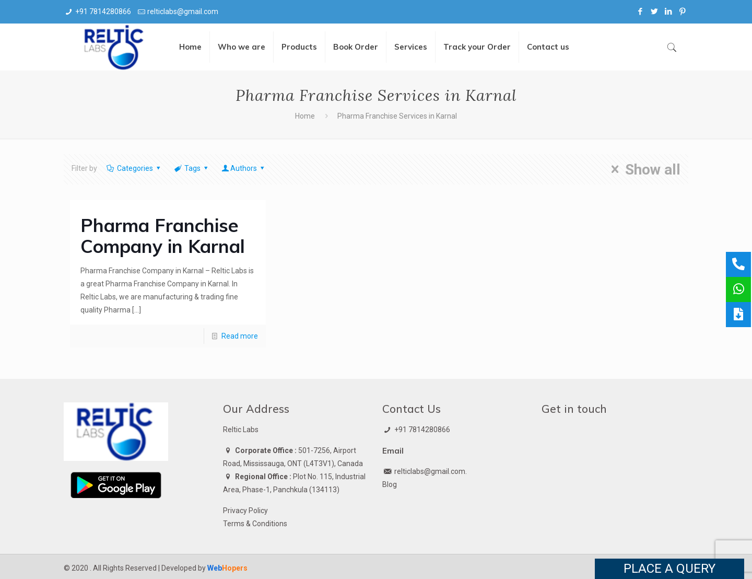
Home (305, 116)
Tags (191, 168)
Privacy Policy (245, 510)
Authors (243, 168)
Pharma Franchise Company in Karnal (162, 236)
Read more (239, 336)
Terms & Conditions (255, 523)
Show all (642, 169)
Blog (389, 484)
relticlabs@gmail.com (182, 11)
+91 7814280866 (103, 11)
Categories (134, 168)
